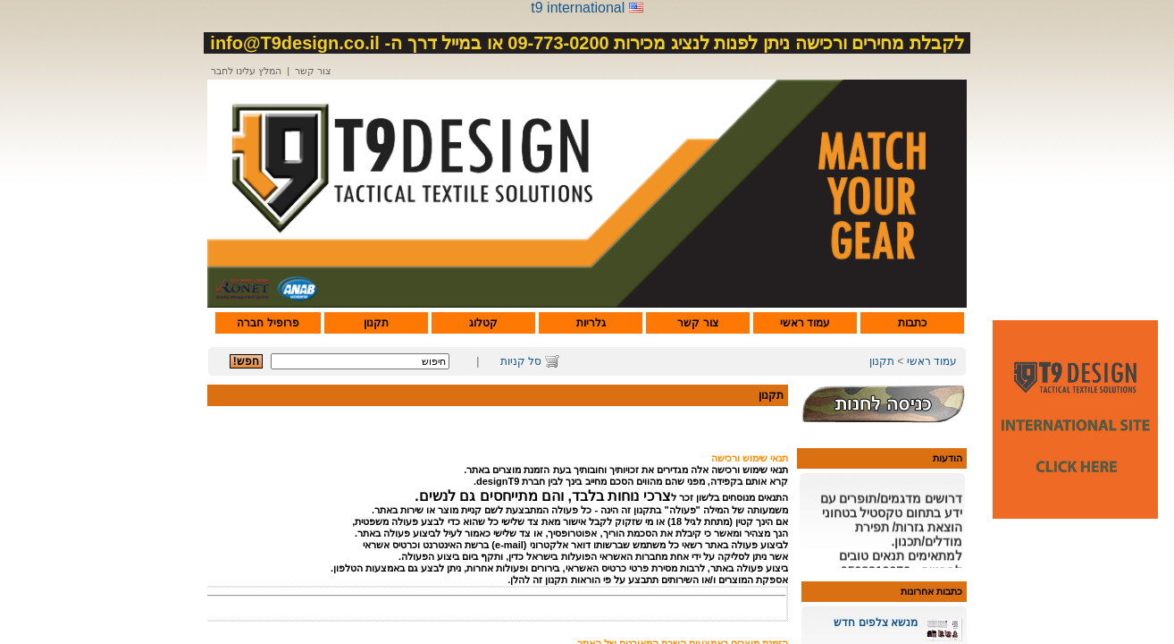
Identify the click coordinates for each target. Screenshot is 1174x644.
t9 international (578, 7)
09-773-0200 (557, 43)
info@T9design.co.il (295, 43)
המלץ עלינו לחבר (246, 70)
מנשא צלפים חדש (876, 622)
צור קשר (313, 70)
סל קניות (520, 361)
